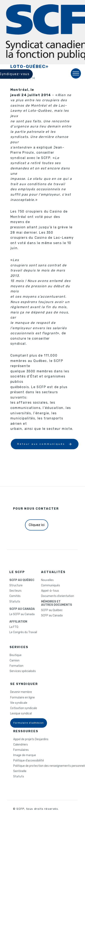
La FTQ (13, 627)
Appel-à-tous (50, 590)
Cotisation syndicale (23, 708)
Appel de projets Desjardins (30, 739)
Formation (16, 666)
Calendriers (20, 744)
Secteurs (15, 590)
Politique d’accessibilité (28, 760)
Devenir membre (21, 692)
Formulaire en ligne (22, 697)
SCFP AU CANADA (22, 609)
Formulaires (21, 750)
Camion (15, 660)
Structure (16, 585)
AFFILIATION (18, 621)
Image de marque (24, 755)
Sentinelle (19, 771)
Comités (15, 596)
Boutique (16, 655)
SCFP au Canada (52, 615)
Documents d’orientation (57, 596)
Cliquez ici (37, 525)
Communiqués (50, 585)
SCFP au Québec (52, 610)
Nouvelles (47, 580)
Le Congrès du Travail (23, 632)
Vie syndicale (18, 703)
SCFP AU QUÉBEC (21, 580)
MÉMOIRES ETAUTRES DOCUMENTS (56, 603)
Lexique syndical (21, 713)
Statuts (14, 601)
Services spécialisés (23, 671)
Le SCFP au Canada (22, 614)
